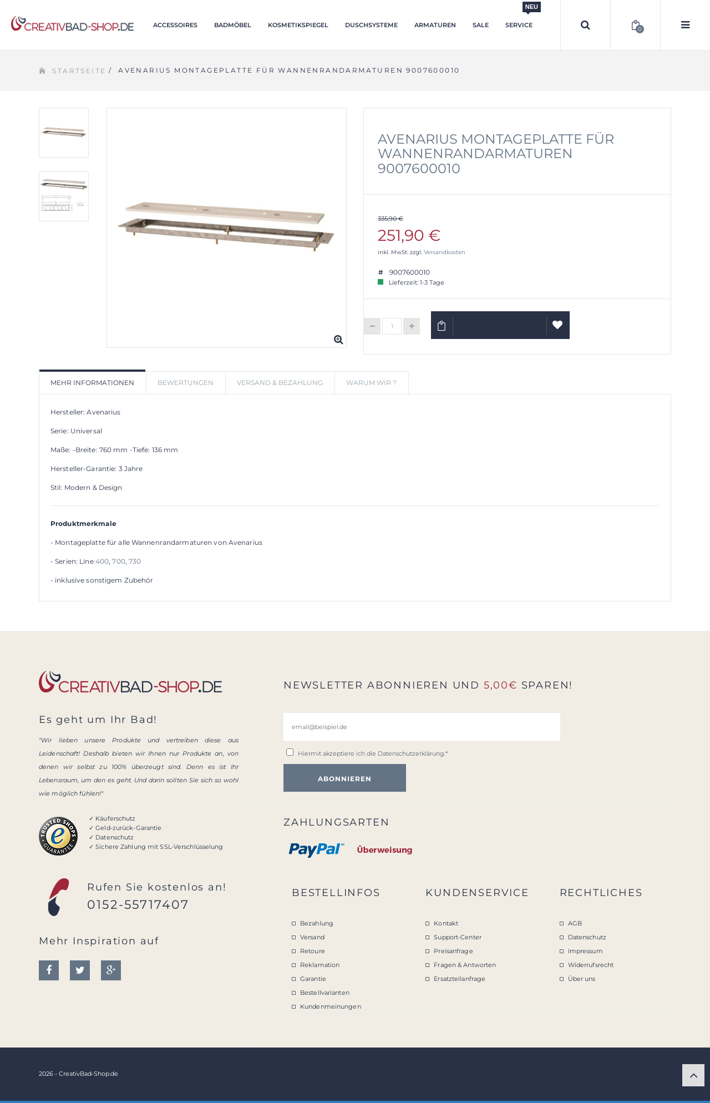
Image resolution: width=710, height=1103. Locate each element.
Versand (312, 937)
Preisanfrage (453, 951)
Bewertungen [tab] (186, 382)
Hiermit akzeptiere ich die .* (373, 753)
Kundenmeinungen (330, 1006)
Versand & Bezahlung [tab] (280, 382)
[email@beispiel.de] (421, 727)
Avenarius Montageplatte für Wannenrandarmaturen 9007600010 (496, 153)
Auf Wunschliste (558, 329)
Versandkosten (444, 252)
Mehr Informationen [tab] (92, 382)
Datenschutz (587, 937)
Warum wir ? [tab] (371, 382)
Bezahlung (316, 923)
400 (102, 561)
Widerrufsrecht (591, 965)
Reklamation (319, 965)
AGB (575, 923)
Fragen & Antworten (465, 965)
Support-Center (457, 937)
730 (135, 561)
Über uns (582, 979)
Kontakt (446, 923)
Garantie (313, 979)
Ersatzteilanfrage (459, 979)
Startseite (79, 71)
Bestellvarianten (324, 992)
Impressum (585, 951)
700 (118, 561)
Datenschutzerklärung (411, 753)
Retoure (312, 951)
